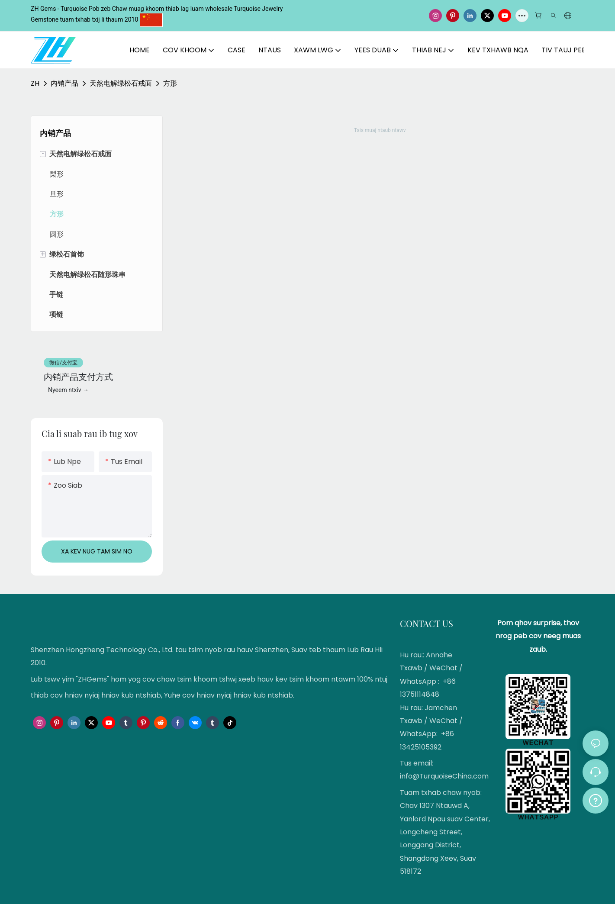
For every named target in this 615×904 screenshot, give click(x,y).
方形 (170, 83)
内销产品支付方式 (78, 376)
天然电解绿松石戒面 (121, 83)
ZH (35, 83)
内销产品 (64, 83)
